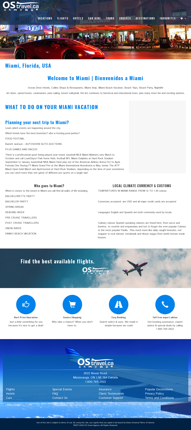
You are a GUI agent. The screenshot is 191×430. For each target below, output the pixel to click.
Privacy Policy (154, 394)
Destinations (145, 18)
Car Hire (94, 18)
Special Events (62, 389)
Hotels (78, 18)
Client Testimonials (111, 394)
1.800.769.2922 (95, 382)
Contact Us (60, 398)
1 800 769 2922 (165, 329)
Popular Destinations (159, 389)
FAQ (55, 394)
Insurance (105, 389)
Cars (9, 398)
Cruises (125, 18)
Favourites (168, 18)
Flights (62, 18)
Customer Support (111, 398)
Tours (110, 18)
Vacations (45, 18)
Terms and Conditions (159, 398)
